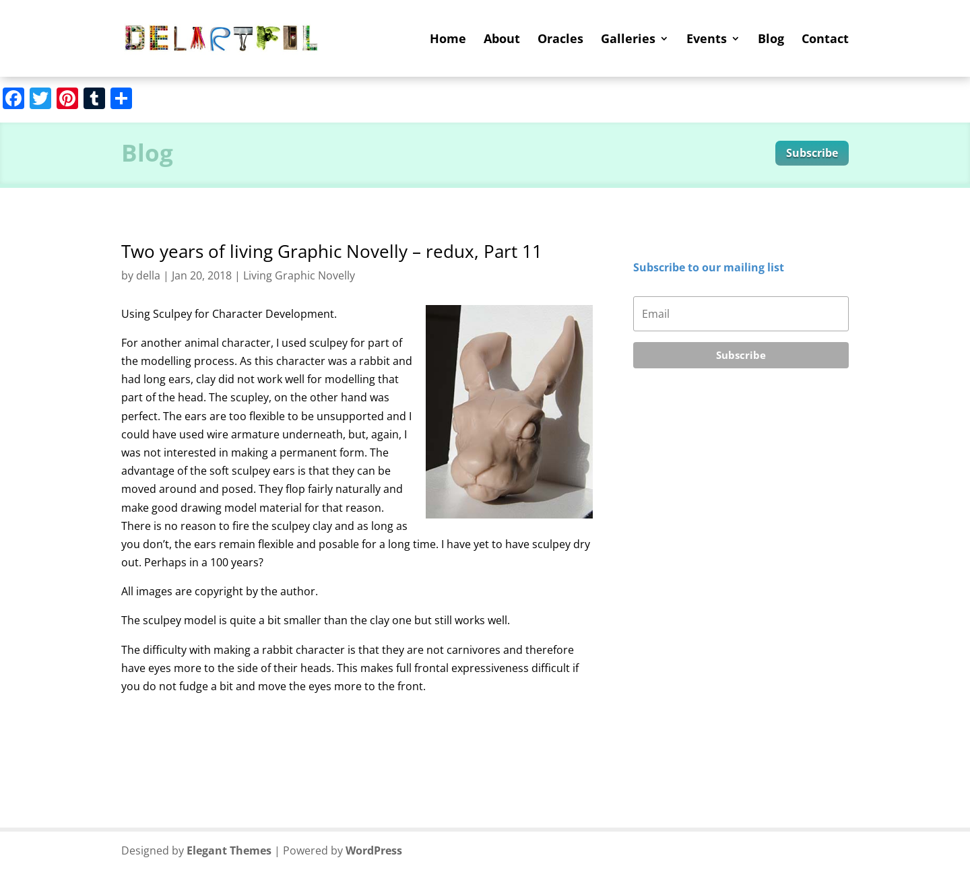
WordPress (374, 850)
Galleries (628, 40)
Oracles (560, 40)
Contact (825, 40)
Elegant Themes (229, 850)
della (148, 275)
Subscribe (812, 152)
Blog (771, 40)
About (502, 40)
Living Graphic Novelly (299, 275)
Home (448, 40)
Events (706, 40)
